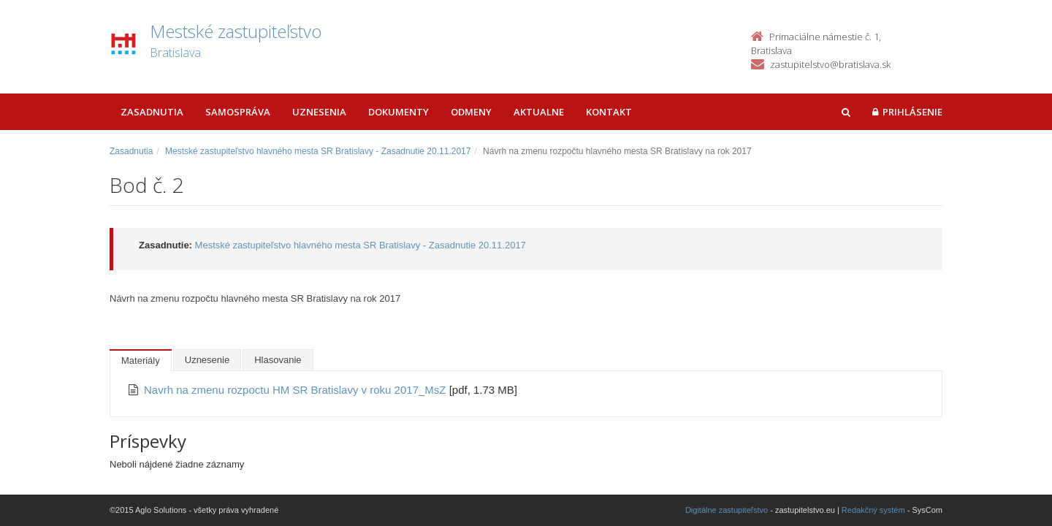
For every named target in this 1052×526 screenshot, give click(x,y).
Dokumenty (398, 111)
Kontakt (609, 111)
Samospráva (237, 111)
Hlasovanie (277, 359)
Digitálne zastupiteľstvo (726, 510)
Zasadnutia (152, 111)
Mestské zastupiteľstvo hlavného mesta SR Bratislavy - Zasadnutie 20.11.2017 (317, 151)
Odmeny (471, 111)
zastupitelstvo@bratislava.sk (830, 64)
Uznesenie (207, 359)
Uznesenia (319, 111)
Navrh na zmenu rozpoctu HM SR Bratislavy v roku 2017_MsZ (296, 390)
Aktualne (539, 111)
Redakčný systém (873, 510)
